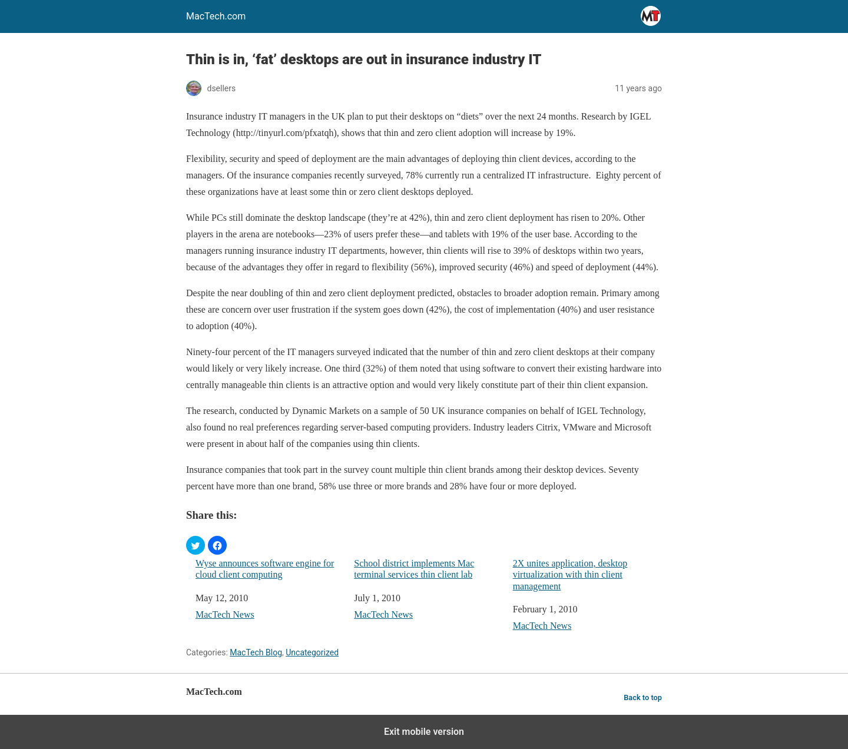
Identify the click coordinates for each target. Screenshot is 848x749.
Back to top (643, 697)
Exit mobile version (424, 731)
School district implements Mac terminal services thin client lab (414, 568)
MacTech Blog (256, 652)
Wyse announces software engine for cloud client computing (265, 568)
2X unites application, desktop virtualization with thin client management (570, 574)
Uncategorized (312, 652)
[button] (195, 545)
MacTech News (225, 614)
